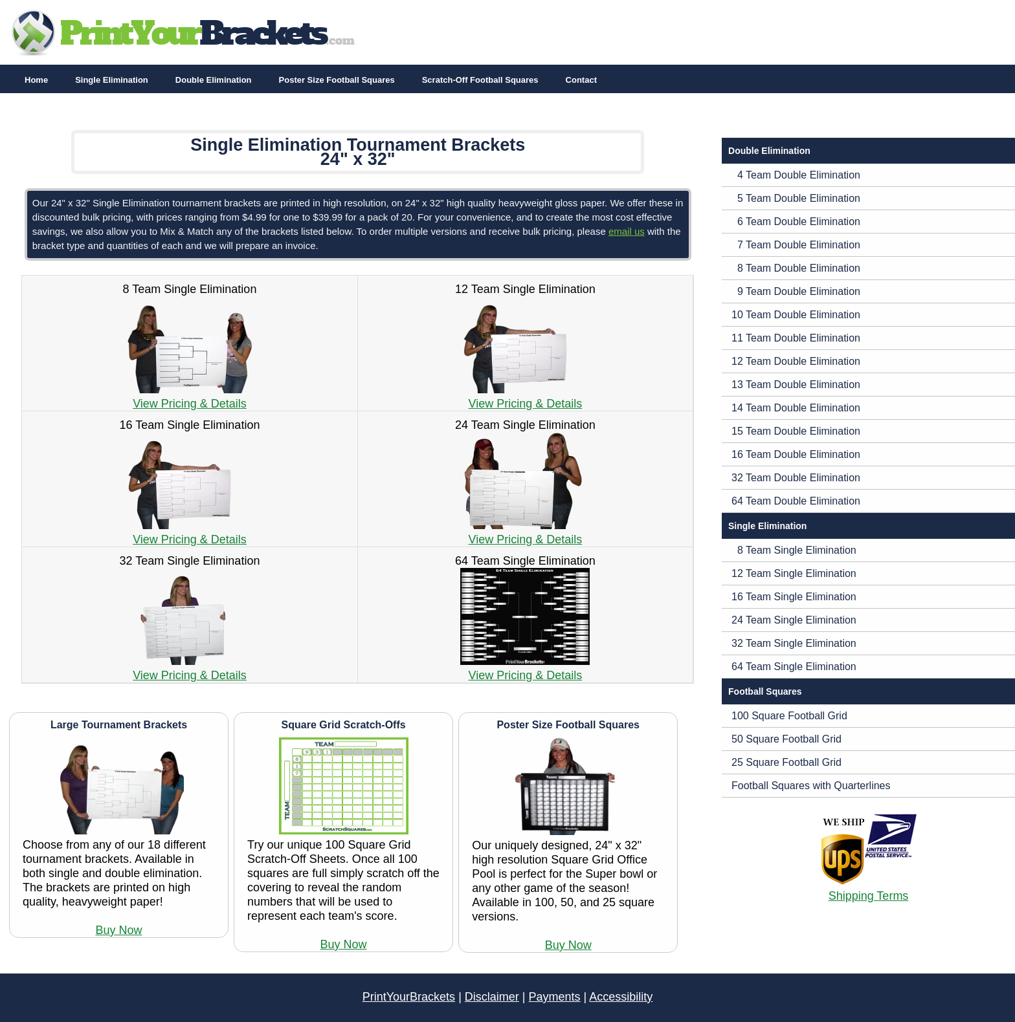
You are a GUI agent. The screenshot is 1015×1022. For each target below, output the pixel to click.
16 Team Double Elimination (795, 454)
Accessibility (620, 996)
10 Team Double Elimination (795, 314)
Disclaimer (492, 996)
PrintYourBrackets (408, 996)
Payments (555, 996)
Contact (581, 80)
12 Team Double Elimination (795, 361)
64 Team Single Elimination (793, 666)
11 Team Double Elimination (795, 337)
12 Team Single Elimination (793, 573)
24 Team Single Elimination (793, 619)
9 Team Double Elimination (795, 291)
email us (626, 231)
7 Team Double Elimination (795, 244)
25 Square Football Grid (786, 762)
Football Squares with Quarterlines (810, 785)
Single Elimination (111, 80)
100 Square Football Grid (789, 715)
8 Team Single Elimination (793, 550)
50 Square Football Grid (786, 739)
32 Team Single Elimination (793, 643)
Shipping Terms (869, 895)
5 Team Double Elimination (795, 198)
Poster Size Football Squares (337, 80)
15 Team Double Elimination (795, 431)
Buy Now (119, 930)
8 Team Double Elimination (795, 268)
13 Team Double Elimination (795, 384)
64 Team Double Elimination (795, 500)
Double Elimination (213, 80)
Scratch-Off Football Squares (480, 80)
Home (36, 80)
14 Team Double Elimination (795, 407)
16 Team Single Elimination (793, 596)
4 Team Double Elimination (795, 174)
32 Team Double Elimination (795, 477)
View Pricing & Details (190, 403)
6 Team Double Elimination (795, 221)
